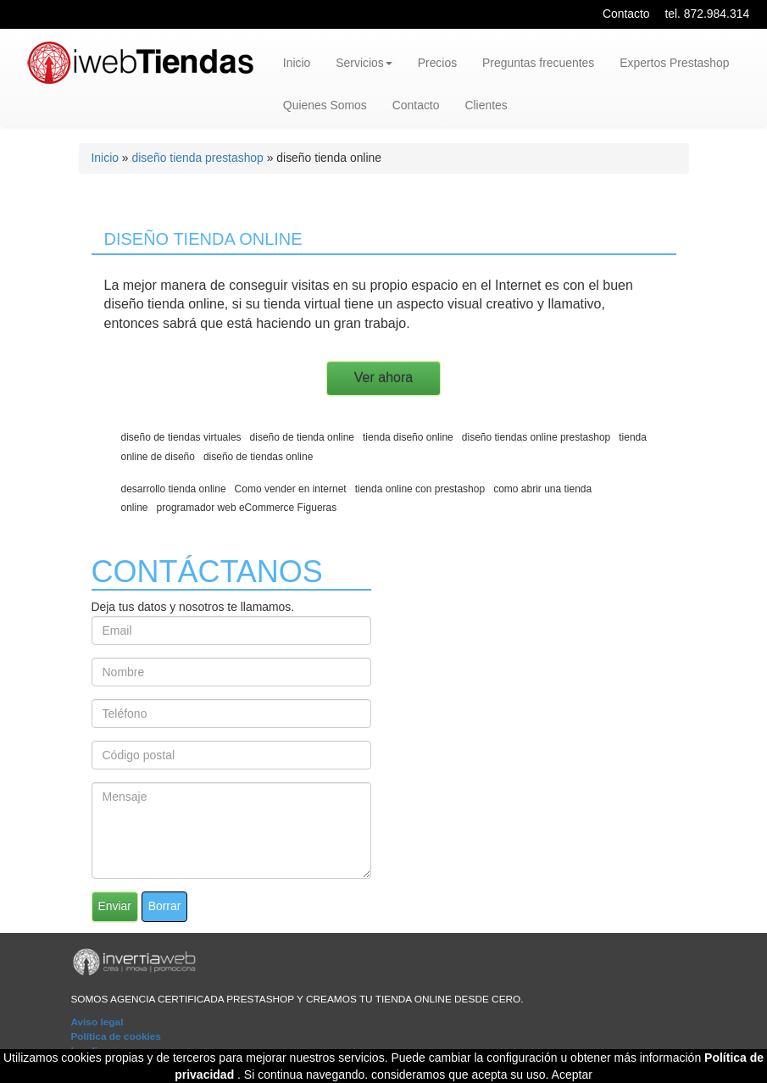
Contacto (626, 13)
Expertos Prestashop (674, 62)
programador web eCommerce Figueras (247, 508)
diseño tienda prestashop (197, 157)
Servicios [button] (364, 62)
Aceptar (572, 1074)
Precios (437, 62)
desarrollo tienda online (173, 489)
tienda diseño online (408, 437)
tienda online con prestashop (420, 489)
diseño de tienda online (302, 437)
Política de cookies (115, 1036)
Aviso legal (96, 1022)
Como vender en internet (291, 489)
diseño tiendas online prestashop (536, 437)
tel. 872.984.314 (706, 13)
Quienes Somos (325, 105)
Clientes (485, 105)
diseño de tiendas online (258, 457)
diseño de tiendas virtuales (181, 437)
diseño (124, 304)
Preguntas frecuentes (538, 62)
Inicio (296, 62)
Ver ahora (383, 377)
